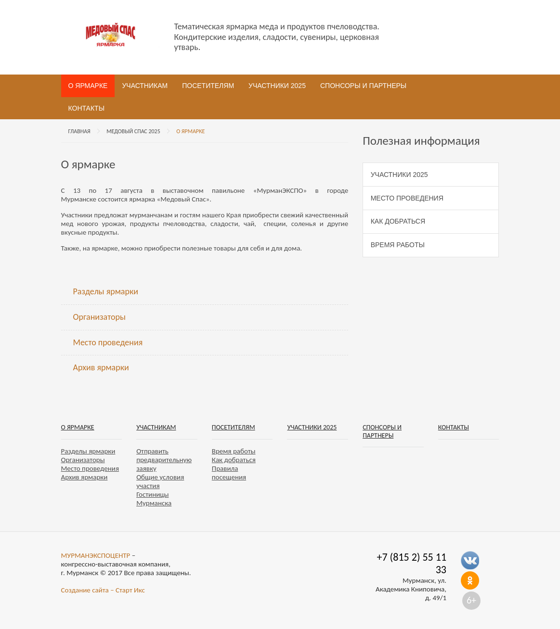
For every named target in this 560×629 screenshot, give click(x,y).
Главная (79, 131)
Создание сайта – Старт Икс (103, 590)
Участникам (145, 85)
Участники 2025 (277, 85)
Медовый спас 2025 (133, 131)
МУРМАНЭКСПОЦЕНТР (95, 555)
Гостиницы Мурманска (153, 498)
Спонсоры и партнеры (363, 85)
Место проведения (108, 342)
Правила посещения (229, 472)
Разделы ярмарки (105, 291)
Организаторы (99, 317)
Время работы (398, 245)
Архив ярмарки (101, 367)
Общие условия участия (160, 481)
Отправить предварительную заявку (164, 460)
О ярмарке (88, 85)
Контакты (86, 108)
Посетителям (208, 85)
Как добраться (398, 221)
